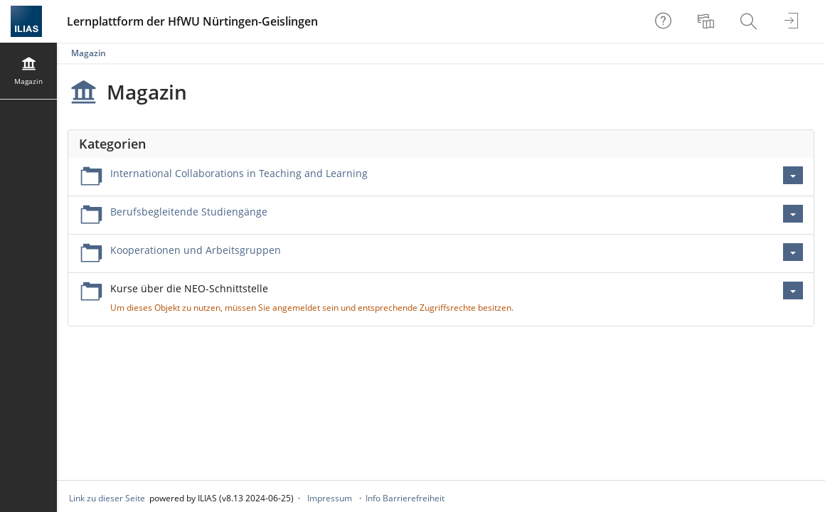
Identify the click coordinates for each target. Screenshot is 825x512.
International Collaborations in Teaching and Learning (239, 173)
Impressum (329, 498)
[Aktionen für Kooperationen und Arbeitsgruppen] (793, 252)
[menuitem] (707, 21)
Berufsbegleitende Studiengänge (188, 211)
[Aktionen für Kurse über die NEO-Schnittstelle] (793, 290)
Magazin (88, 53)
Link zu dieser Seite (107, 498)
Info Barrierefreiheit (405, 498)
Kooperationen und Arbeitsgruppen (195, 250)
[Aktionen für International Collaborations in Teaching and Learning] (793, 175)
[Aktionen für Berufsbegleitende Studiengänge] (793, 214)
